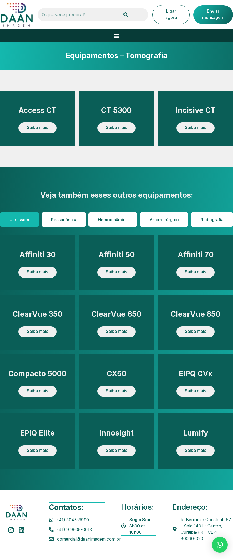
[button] (116, 36)
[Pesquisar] (125, 14)
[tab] (19, 219)
